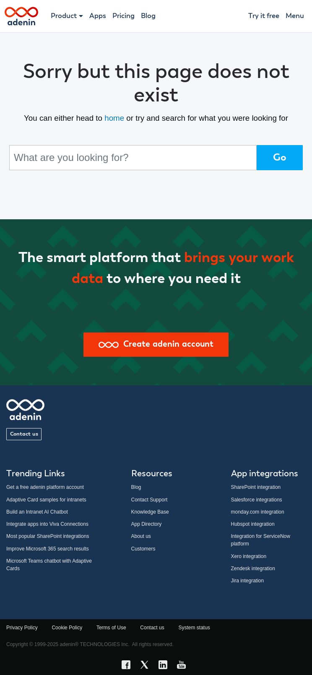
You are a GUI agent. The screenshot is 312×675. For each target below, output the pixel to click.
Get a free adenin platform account (45, 487)
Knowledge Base (150, 512)
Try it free (263, 16)
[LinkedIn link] (165, 666)
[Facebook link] (128, 666)
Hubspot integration (253, 524)
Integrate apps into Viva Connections (47, 524)
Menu (295, 16)
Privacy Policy (22, 628)
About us (141, 536)
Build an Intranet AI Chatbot (37, 512)
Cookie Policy (67, 628)
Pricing (123, 16)
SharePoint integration (256, 487)
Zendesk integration (253, 568)
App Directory (146, 524)
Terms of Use (111, 628)
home (114, 118)
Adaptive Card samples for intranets (46, 500)
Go (279, 158)
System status (194, 628)
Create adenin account (156, 344)
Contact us (24, 434)
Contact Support (149, 500)
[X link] (146, 666)
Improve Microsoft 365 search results (47, 549)
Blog (148, 16)
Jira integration (247, 581)
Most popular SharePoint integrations (47, 536)
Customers (143, 549)
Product (64, 16)
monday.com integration (257, 512)
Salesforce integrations (256, 500)
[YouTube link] (183, 666)
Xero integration (249, 556)
